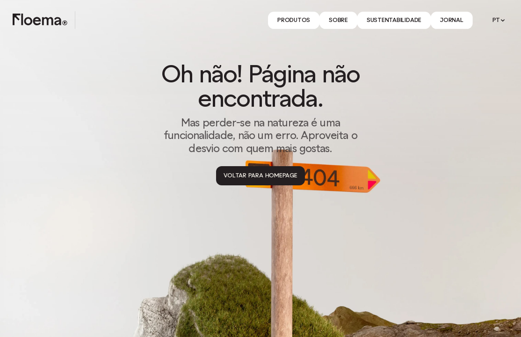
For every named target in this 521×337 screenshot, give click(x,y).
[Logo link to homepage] (40, 20)
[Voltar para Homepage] (260, 176)
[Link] (293, 20)
